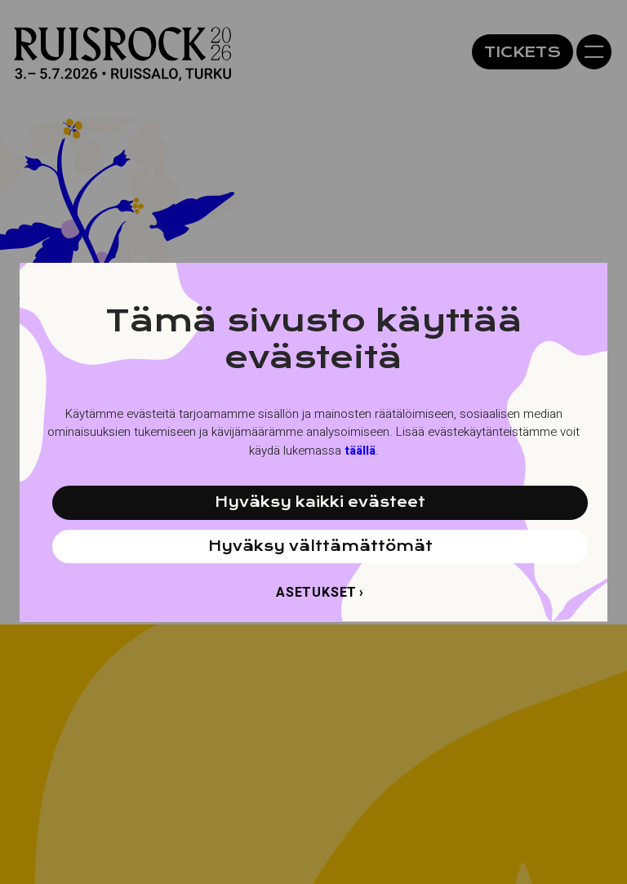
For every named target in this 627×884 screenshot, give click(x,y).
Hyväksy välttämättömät (320, 546)
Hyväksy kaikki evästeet (320, 502)
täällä (360, 451)
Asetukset (316, 592)
